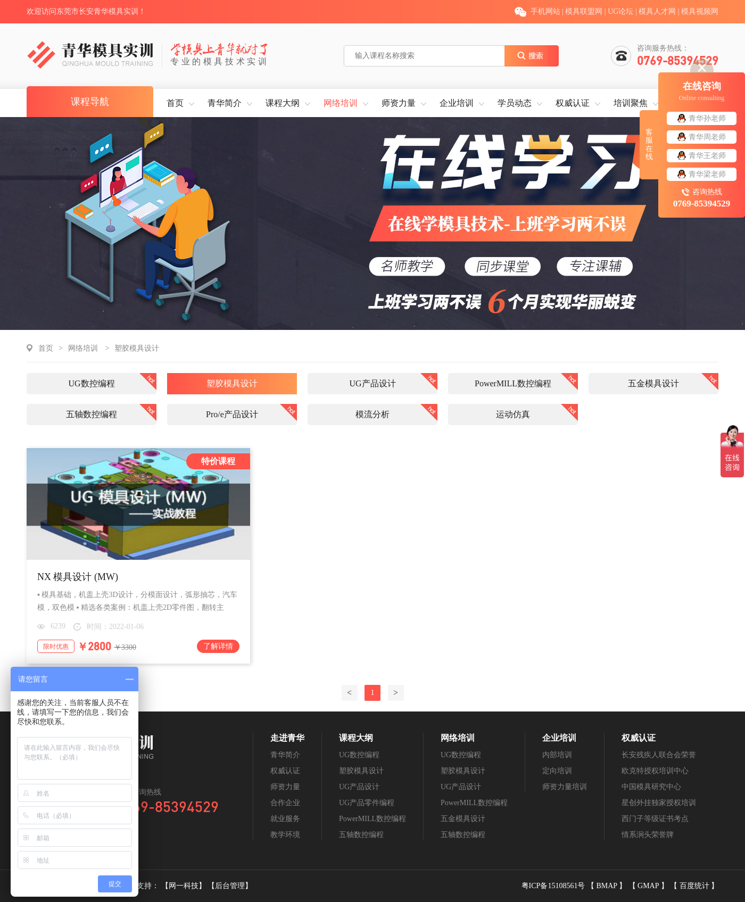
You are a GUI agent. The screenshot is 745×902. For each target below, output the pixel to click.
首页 (175, 102)
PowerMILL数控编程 (513, 383)
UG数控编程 (91, 383)
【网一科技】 (184, 886)
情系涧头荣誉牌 (648, 835)
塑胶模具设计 (136, 348)
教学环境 (285, 835)
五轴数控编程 (91, 414)
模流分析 (372, 414)
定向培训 (557, 771)
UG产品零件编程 (366, 803)
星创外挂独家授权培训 (659, 803)
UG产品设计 (372, 383)
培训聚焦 (631, 102)
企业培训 (457, 102)
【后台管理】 (230, 886)
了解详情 (218, 646)
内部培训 (557, 755)
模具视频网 (699, 11)
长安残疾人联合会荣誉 (659, 755)
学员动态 (515, 102)
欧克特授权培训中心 (655, 771)
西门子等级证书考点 (655, 819)
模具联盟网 (583, 11)
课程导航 (90, 101)
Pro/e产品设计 (232, 414)
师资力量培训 (564, 787)
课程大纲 (283, 102)
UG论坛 (620, 11)
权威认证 (573, 102)
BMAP (607, 886)
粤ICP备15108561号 (554, 886)
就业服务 (285, 819)
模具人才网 (657, 11)
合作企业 (285, 803)
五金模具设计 (653, 383)
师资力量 (399, 102)
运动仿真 (513, 414)
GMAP (649, 886)
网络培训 (341, 102)
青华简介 (225, 102)
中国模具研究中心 (651, 787)
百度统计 (695, 886)
